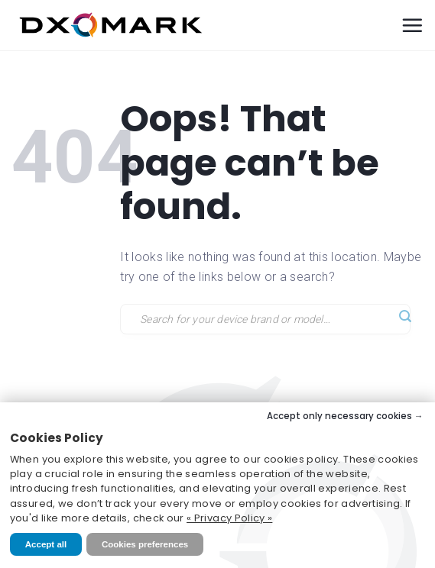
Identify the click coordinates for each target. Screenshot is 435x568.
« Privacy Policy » (229, 518)
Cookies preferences (145, 544)
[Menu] (412, 25)
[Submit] (405, 317)
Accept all (46, 544)
